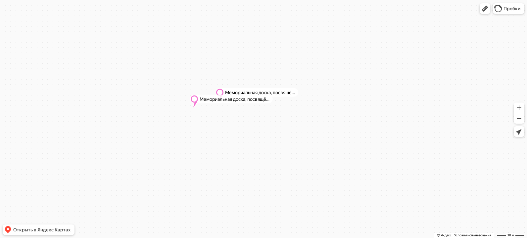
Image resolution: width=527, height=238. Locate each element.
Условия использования (472, 235)
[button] (485, 8)
